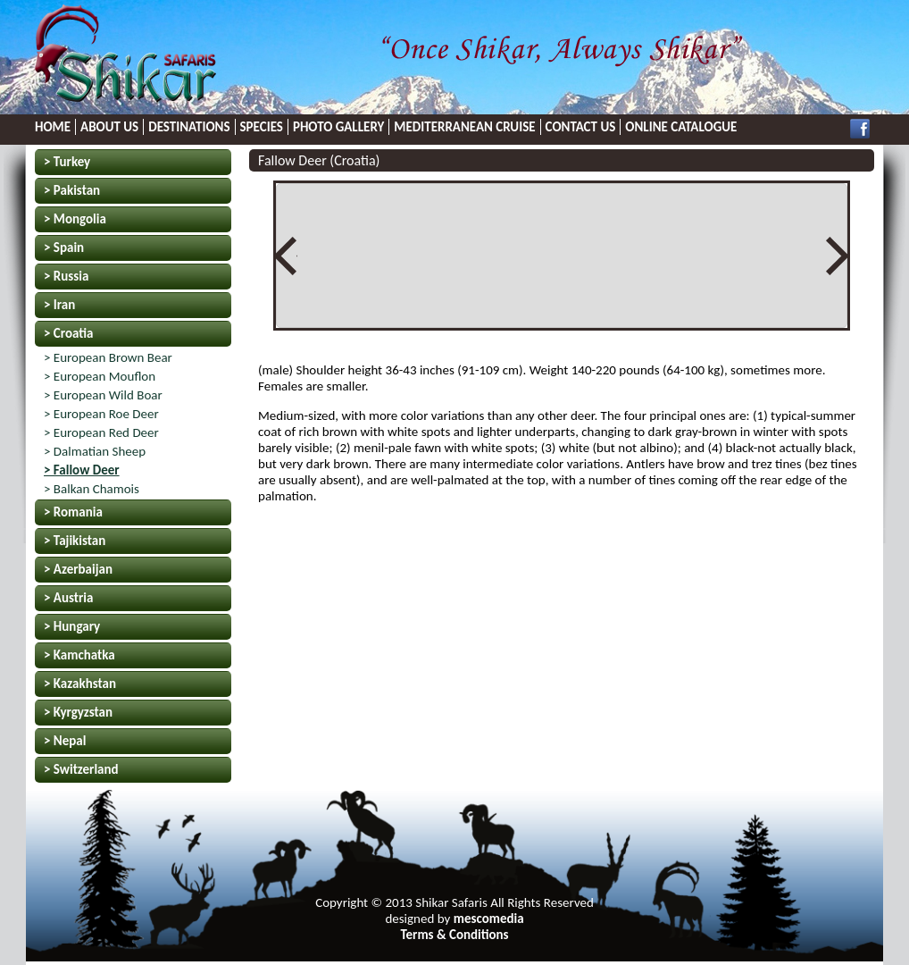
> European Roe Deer (101, 414)
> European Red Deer (101, 432)
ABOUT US (109, 127)
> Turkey (67, 162)
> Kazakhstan (80, 684)
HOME (53, 127)
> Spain (64, 247)
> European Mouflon (99, 376)
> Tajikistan (74, 541)
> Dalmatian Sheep (95, 451)
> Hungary (72, 626)
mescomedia (489, 918)
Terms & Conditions (454, 935)
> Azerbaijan (78, 569)
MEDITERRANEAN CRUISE (464, 127)
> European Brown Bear (108, 357)
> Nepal (65, 741)
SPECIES (261, 127)
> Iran (59, 305)
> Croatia (68, 333)
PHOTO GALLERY (338, 127)
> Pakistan (72, 190)
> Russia (66, 276)
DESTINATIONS (188, 127)
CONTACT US (581, 127)
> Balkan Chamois (91, 489)
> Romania (73, 512)
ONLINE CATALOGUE (681, 127)
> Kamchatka (79, 655)
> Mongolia (75, 219)
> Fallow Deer (82, 470)
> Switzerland (81, 769)
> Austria (68, 598)
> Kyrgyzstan (78, 712)
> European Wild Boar (103, 395)
